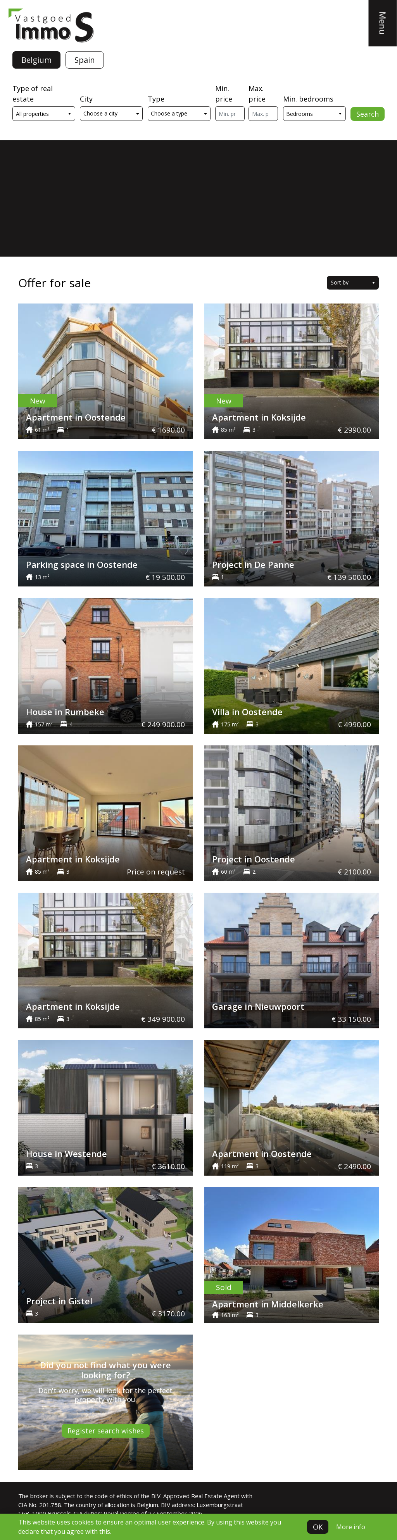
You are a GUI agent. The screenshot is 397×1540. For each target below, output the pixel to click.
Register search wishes (105, 1430)
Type (156, 98)
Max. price (257, 93)
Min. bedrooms (308, 98)
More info (350, 1527)
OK (318, 1526)
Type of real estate (32, 93)
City (86, 98)
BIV (156, 1496)
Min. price (223, 93)
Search (367, 114)
